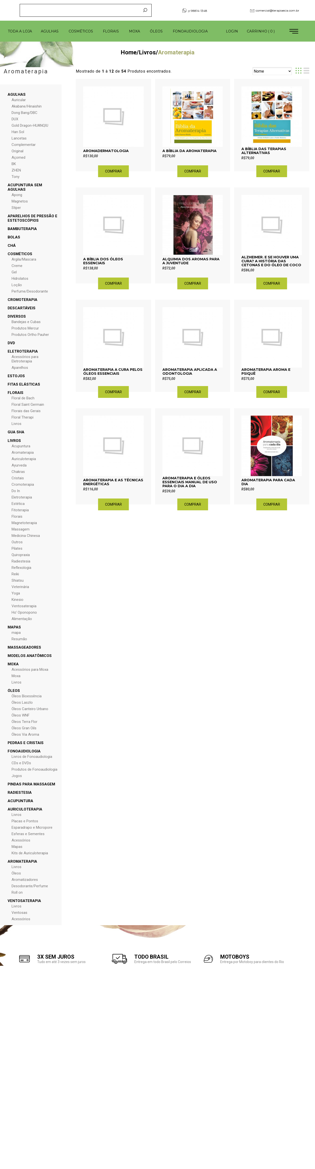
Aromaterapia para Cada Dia (268, 482)
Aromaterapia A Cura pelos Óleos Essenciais (112, 371)
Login (232, 31)
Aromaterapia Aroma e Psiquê (265, 371)
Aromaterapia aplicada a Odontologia (189, 371)
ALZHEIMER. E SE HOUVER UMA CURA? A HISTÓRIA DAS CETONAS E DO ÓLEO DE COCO (271, 261)
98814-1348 (194, 10)
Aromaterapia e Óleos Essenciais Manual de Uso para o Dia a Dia (189, 482)
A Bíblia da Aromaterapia (189, 151)
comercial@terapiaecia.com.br (274, 10)
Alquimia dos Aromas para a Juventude (191, 261)
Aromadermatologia (106, 151)
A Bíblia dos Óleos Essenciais (103, 261)
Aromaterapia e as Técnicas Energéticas (113, 482)
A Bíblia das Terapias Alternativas (263, 151)
